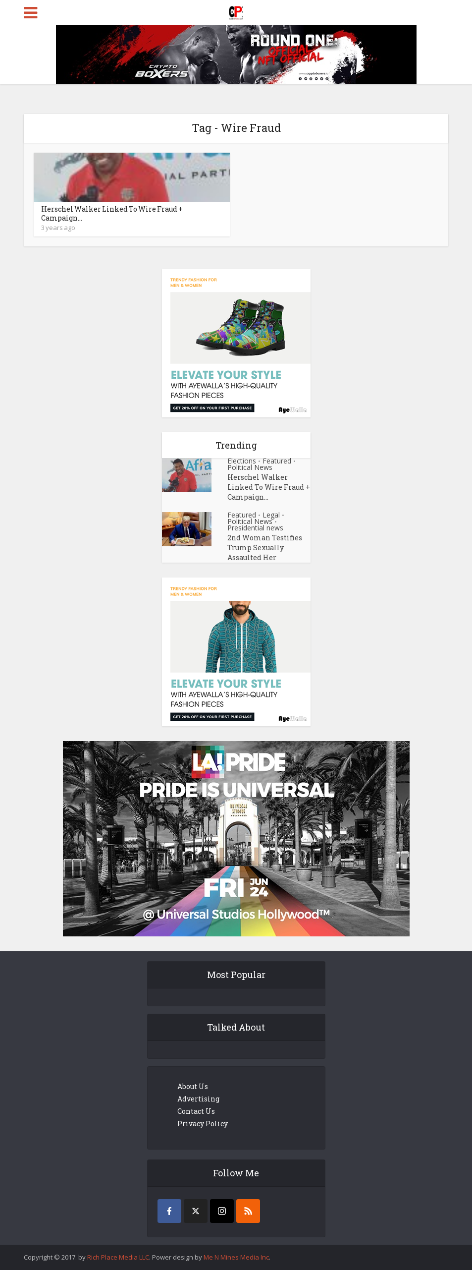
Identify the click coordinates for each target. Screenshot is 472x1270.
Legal (271, 515)
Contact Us (196, 1111)
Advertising (198, 1098)
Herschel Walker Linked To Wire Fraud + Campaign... (112, 213)
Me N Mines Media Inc (236, 1257)
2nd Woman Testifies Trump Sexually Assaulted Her (264, 547)
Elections (241, 460)
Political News (249, 467)
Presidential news (255, 527)
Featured (276, 460)
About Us (192, 1086)
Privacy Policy (202, 1123)
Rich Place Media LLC (118, 1257)
